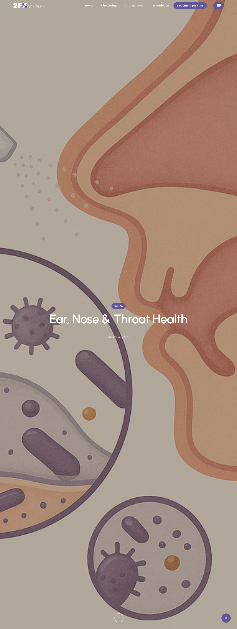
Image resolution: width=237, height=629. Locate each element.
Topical (118, 306)
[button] (218, 6)
